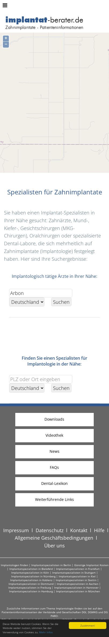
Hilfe (99, 530)
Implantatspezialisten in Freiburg (29, 587)
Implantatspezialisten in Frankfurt (78, 569)
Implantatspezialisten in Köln (30, 572)
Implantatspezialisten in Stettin (76, 580)
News (54, 451)
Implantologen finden (14, 565)
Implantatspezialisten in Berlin (51, 565)
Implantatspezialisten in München (78, 591)
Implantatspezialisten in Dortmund (31, 584)
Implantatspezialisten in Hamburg (31, 591)
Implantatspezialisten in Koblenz (31, 580)
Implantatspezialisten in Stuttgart (74, 572)
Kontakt (78, 530)
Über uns (54, 545)
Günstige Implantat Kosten (91, 565)
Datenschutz (49, 530)
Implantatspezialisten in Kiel (77, 576)
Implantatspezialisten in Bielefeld (31, 569)
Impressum (16, 530)
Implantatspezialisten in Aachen (77, 584)
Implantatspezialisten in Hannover (76, 587)
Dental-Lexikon (54, 483)
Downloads (54, 419)
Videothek (54, 435)
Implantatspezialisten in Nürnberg (33, 576)
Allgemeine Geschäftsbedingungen (54, 538)
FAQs (54, 467)
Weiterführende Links (54, 499)
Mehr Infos (46, 632)
